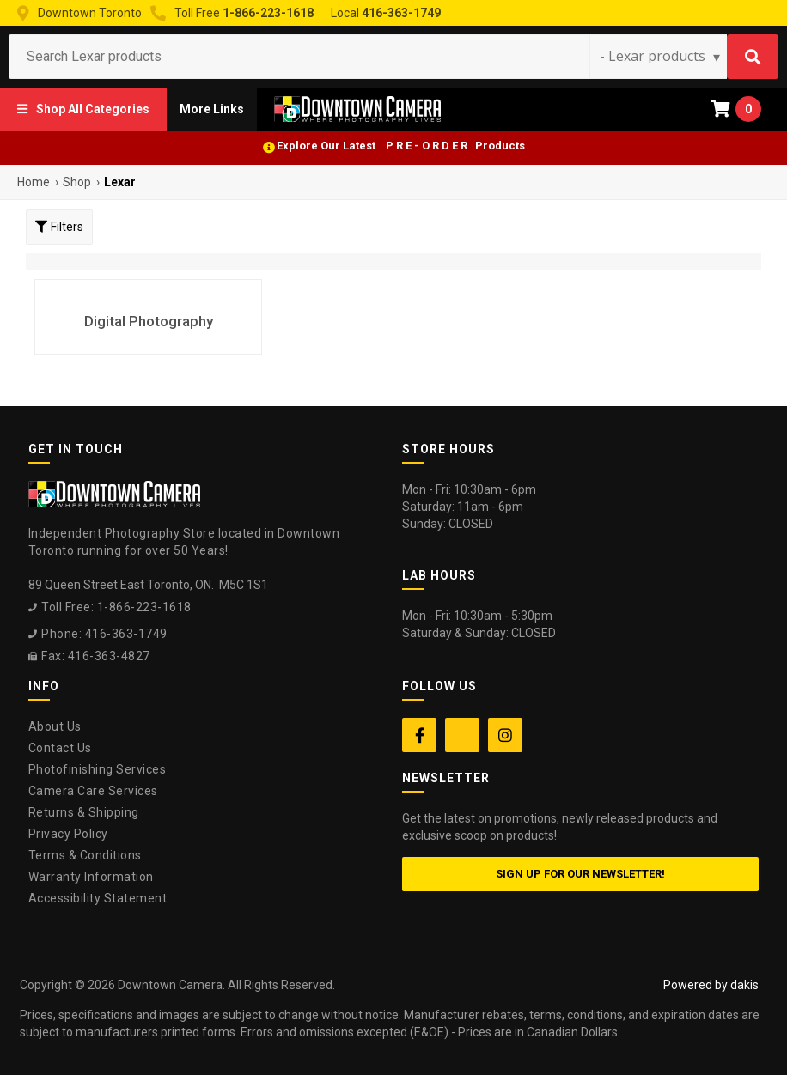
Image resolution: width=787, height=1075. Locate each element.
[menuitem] (83, 109)
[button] (83, 109)
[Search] (752, 56)
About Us (55, 726)
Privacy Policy (68, 834)
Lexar (120, 182)
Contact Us (60, 748)
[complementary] (662, 980)
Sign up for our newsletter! (580, 873)
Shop (77, 182)
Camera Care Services (93, 791)
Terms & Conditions (85, 855)
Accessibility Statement (98, 898)
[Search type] (661, 56)
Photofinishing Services (97, 769)
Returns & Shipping (83, 812)
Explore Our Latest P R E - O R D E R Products (401, 145)
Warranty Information (91, 877)
